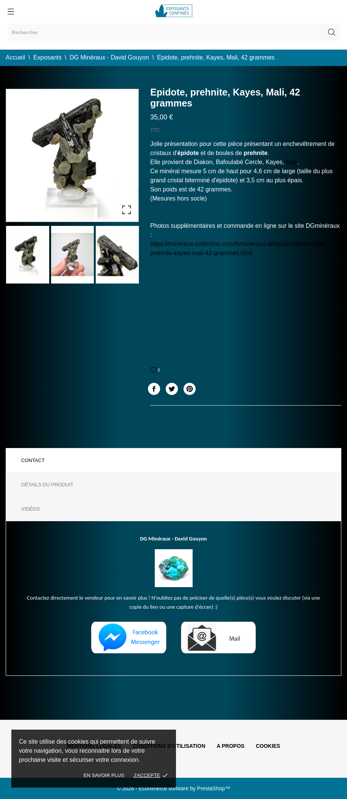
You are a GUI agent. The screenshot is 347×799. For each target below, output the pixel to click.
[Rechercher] (173, 32)
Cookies (268, 746)
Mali (291, 162)
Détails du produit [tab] (47, 484)
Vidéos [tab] (30, 509)
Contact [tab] (33, 460)
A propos (230, 746)
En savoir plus (104, 775)
